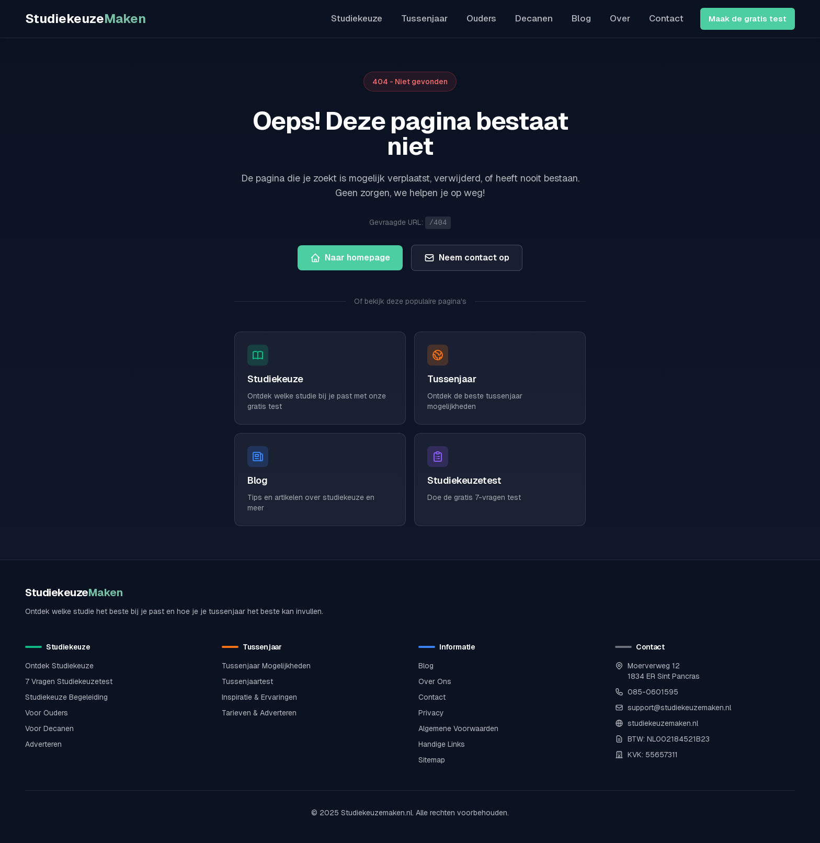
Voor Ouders (46, 712)
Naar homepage (350, 257)
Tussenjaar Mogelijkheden (266, 665)
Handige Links (441, 744)
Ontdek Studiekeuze (59, 665)
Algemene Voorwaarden (458, 728)
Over (620, 18)
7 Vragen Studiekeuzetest (68, 681)
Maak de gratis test (748, 19)
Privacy (431, 712)
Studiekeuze (85, 18)
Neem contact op (466, 257)
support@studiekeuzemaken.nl (679, 707)
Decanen (534, 18)
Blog (581, 18)
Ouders (481, 18)
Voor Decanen (49, 728)
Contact (666, 18)
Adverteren (43, 744)
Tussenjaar (424, 18)
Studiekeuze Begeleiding (66, 697)
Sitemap (431, 760)
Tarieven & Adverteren (259, 712)
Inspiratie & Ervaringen (259, 697)
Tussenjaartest (247, 681)
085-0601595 (653, 692)
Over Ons (434, 681)
